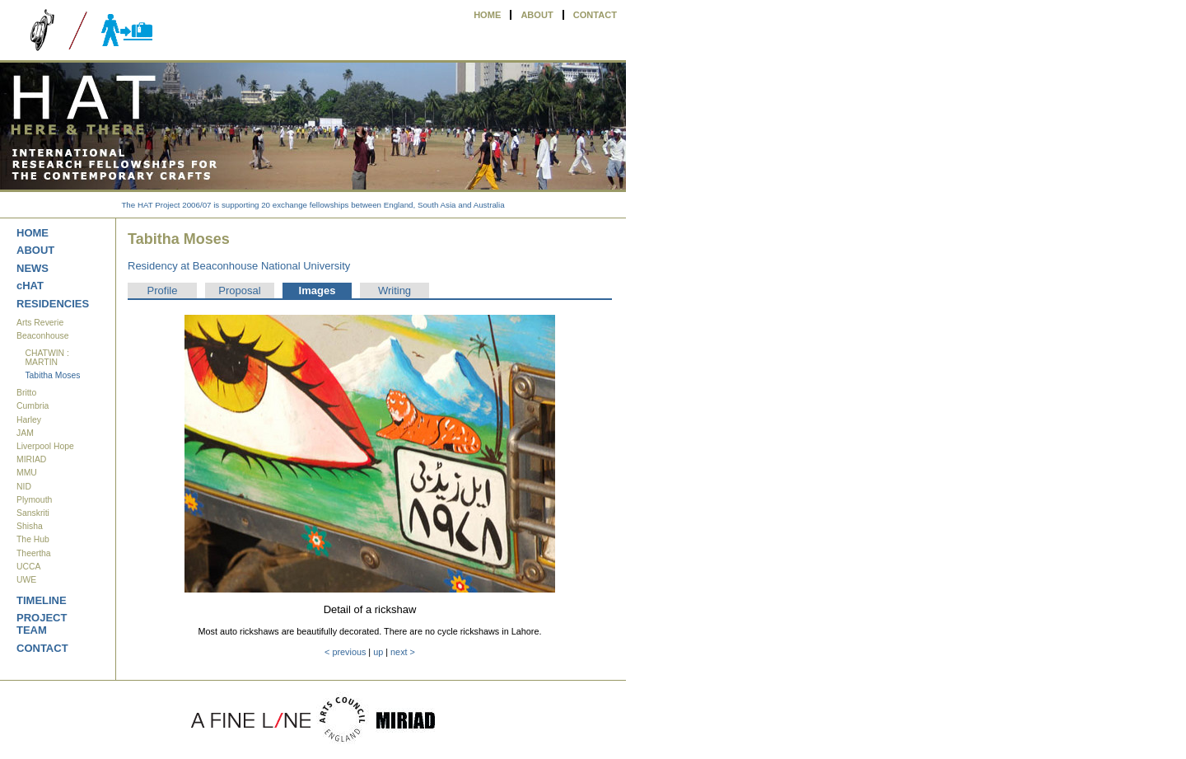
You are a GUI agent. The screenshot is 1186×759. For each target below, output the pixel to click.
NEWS (32, 268)
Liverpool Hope (45, 446)
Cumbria (32, 405)
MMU (26, 472)
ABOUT (537, 15)
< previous (345, 652)
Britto (26, 392)
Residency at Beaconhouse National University (239, 266)
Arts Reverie (39, 322)
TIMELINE (41, 600)
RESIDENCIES (52, 304)
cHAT (30, 285)
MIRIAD (31, 459)
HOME (487, 15)
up (378, 652)
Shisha (29, 526)
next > (402, 652)
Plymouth (34, 499)
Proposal (239, 290)
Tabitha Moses (52, 375)
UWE (26, 579)
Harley (28, 419)
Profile (162, 290)
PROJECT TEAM (41, 623)
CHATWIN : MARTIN (47, 358)
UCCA (28, 566)
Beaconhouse (42, 335)
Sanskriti (32, 513)
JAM (25, 433)
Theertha (33, 553)
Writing (394, 290)
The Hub (32, 539)
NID (23, 486)
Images (317, 290)
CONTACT (595, 15)
